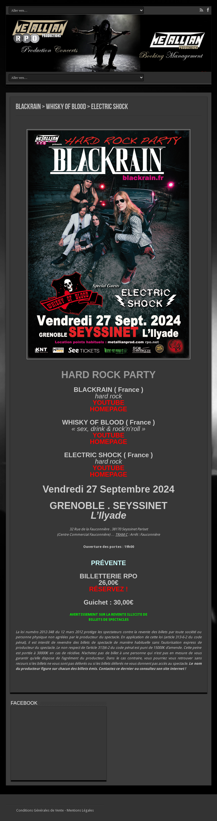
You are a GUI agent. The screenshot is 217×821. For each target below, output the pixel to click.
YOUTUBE (108, 402)
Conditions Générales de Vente (40, 810)
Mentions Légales (80, 810)
